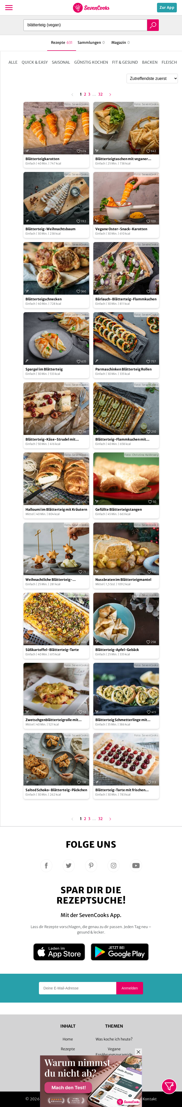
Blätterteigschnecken (44, 299)
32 (100, 95)
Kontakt (150, 1099)
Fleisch (169, 62)
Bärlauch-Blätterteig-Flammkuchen (125, 299)
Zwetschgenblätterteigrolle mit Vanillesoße (52, 720)
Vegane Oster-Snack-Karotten (121, 229)
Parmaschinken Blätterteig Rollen (123, 369)
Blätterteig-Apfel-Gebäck (117, 650)
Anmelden (129, 988)
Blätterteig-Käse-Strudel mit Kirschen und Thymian (51, 439)
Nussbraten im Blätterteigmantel (123, 579)
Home (68, 1039)
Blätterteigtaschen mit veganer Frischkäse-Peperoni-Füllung (121, 159)
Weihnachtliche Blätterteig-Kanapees (49, 579)
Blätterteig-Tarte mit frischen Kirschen (120, 790)
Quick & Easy (35, 62)
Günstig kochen (91, 62)
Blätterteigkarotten (42, 159)
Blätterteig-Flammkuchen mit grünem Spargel (120, 439)
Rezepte (68, 1049)
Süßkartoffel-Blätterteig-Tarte (52, 650)
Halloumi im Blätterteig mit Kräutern (56, 509)
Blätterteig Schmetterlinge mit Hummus (121, 720)
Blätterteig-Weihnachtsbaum (51, 229)
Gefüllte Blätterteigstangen (118, 509)
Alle (13, 62)
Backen (150, 62)
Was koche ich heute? (114, 1039)
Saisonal (61, 62)
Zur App (167, 7)
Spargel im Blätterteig (44, 369)
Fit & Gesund (125, 62)
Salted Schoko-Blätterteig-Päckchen (56, 790)
